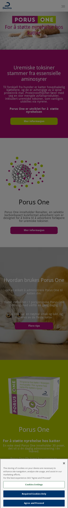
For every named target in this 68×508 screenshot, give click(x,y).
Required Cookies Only (34, 495)
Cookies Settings (34, 485)
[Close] (64, 464)
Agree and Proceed (34, 504)
